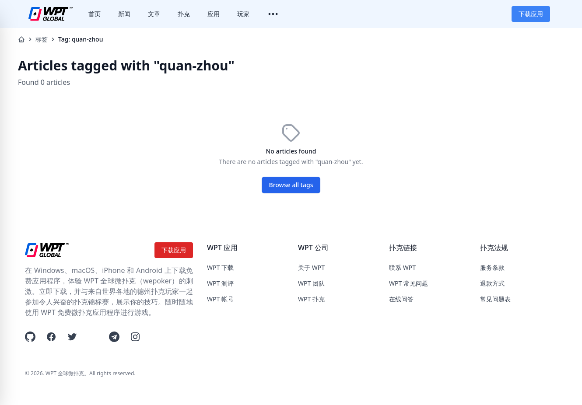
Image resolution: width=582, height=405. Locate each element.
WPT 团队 (311, 283)
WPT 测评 (220, 283)
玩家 (243, 14)
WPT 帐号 (220, 299)
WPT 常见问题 (408, 283)
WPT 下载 (220, 267)
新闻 (124, 14)
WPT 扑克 (311, 299)
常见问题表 (495, 299)
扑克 (184, 14)
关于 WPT (311, 267)
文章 (154, 14)
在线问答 (401, 299)
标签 (41, 39)
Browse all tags (291, 185)
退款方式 (492, 283)
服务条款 (492, 267)
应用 (213, 14)
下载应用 (531, 14)
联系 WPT (402, 267)
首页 (94, 14)
